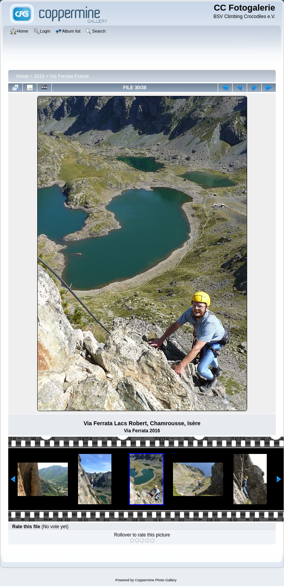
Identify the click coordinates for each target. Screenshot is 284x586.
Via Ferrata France (69, 76)
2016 (39, 76)
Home (22, 76)
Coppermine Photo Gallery (156, 580)
